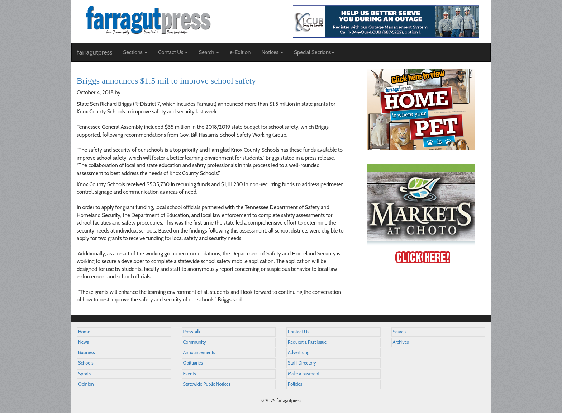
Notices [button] (272, 52)
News (83, 342)
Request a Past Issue (307, 342)
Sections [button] (135, 52)
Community (194, 342)
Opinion (86, 384)
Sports (84, 373)
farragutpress (94, 52)
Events (189, 373)
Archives (401, 342)
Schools (85, 363)
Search (399, 331)
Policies (295, 384)
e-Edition (240, 52)
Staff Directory (302, 363)
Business (86, 352)
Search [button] (209, 52)
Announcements (199, 352)
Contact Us (298, 331)
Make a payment (304, 373)
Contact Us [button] (173, 52)
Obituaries (193, 363)
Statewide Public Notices (206, 384)
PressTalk (191, 331)
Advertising (298, 352)
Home (84, 331)
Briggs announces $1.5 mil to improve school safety (166, 80)
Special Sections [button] (314, 52)
